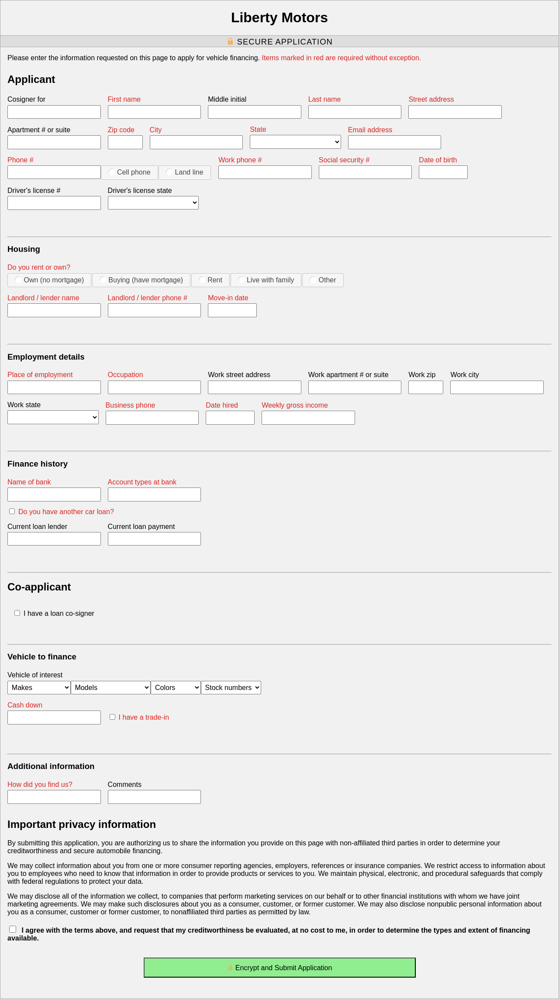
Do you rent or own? (38, 267)
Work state (24, 405)
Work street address (239, 374)
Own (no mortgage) (49, 280)
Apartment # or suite (38, 130)
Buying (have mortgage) (141, 280)
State (258, 129)
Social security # (344, 160)
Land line (184, 172)
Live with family (266, 280)
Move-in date (228, 298)
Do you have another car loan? (61, 511)
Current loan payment (141, 526)
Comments (124, 784)
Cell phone (129, 172)
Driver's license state (140, 190)
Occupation (125, 374)
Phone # (20, 160)
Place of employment (39, 374)
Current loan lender (37, 526)
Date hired (222, 405)
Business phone (130, 405)
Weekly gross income (295, 405)
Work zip (421, 374)
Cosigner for (26, 99)
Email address (370, 130)
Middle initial (227, 99)
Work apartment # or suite (348, 374)
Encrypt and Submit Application (279, 969)
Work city (464, 374)
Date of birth (438, 160)
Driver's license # (33, 190)
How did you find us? (39, 784)
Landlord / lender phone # (147, 298)
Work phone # (240, 160)
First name (124, 99)
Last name (324, 99)
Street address (431, 99)
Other (323, 280)
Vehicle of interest (34, 675)
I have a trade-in (139, 717)
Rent (210, 280)
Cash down (24, 705)
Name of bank (29, 482)
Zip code (121, 130)
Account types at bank (142, 482)
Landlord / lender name (43, 298)
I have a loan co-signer (54, 613)
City (156, 130)
